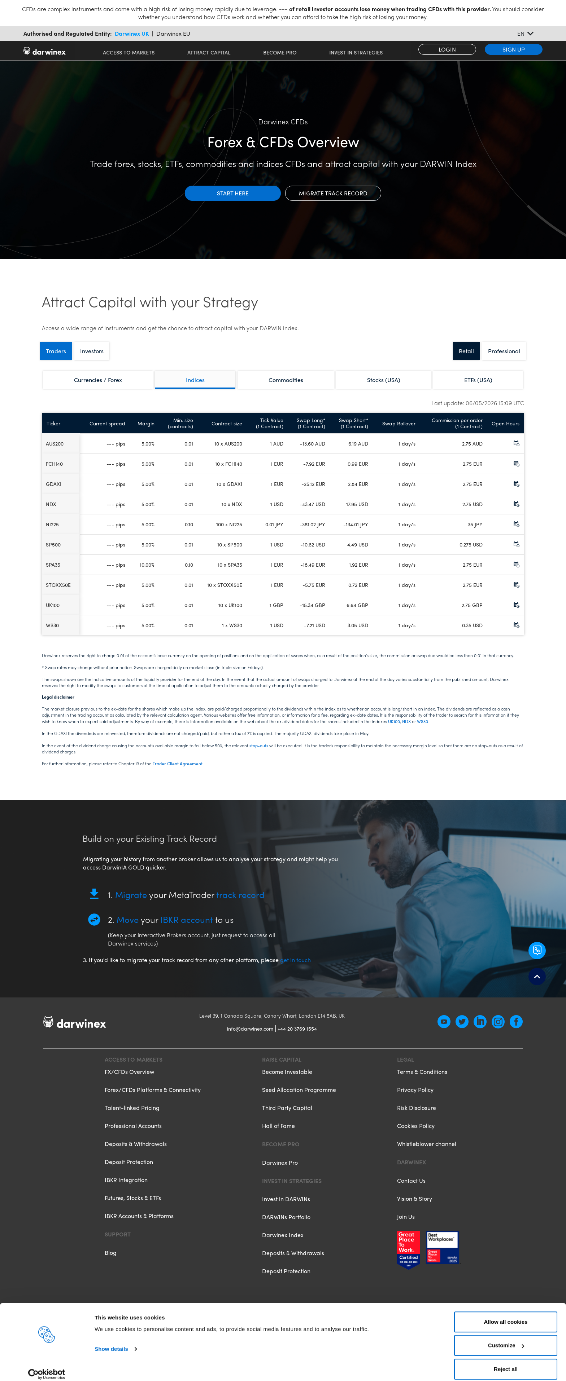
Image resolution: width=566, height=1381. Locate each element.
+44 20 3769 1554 (297, 1034)
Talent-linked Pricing (132, 1114)
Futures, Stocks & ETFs (133, 1204)
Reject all (506, 1362)
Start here (233, 193)
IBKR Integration (126, 1186)
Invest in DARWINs (286, 1205)
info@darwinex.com (250, 1034)
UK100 (394, 721)
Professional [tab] (504, 351)
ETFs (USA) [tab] (478, 380)
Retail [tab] (466, 351)
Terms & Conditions (422, 1078)
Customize (506, 1338)
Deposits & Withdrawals (136, 1150)
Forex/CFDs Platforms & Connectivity (153, 1096)
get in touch (295, 966)
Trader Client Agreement (178, 763)
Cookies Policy (416, 1132)
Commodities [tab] (286, 380)
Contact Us (411, 1186)
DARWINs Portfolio (286, 1223)
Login (447, 49)
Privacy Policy (415, 1096)
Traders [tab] (56, 351)
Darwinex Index (283, 1241)
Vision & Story (414, 1204)
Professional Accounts (133, 1132)
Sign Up (513, 49)
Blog (111, 1258)
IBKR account (186, 925)
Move (128, 925)
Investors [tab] (92, 351)
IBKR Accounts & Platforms (139, 1222)
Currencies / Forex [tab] (98, 380)
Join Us (406, 1222)
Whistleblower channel (426, 1150)
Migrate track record (333, 193)
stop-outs (258, 745)
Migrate (131, 900)
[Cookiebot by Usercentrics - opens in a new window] (46, 1367)
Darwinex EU (173, 33)
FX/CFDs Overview (129, 1078)
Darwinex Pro (280, 1168)
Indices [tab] (195, 380)
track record (240, 900)
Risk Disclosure (416, 1114)
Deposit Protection (129, 1168)
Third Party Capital (287, 1114)
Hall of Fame (278, 1132)
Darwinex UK (132, 33)
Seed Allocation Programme (299, 1096)
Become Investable (287, 1078)
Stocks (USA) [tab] (383, 380)
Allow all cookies (506, 1314)
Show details (111, 1341)
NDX (406, 721)
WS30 (422, 721)
